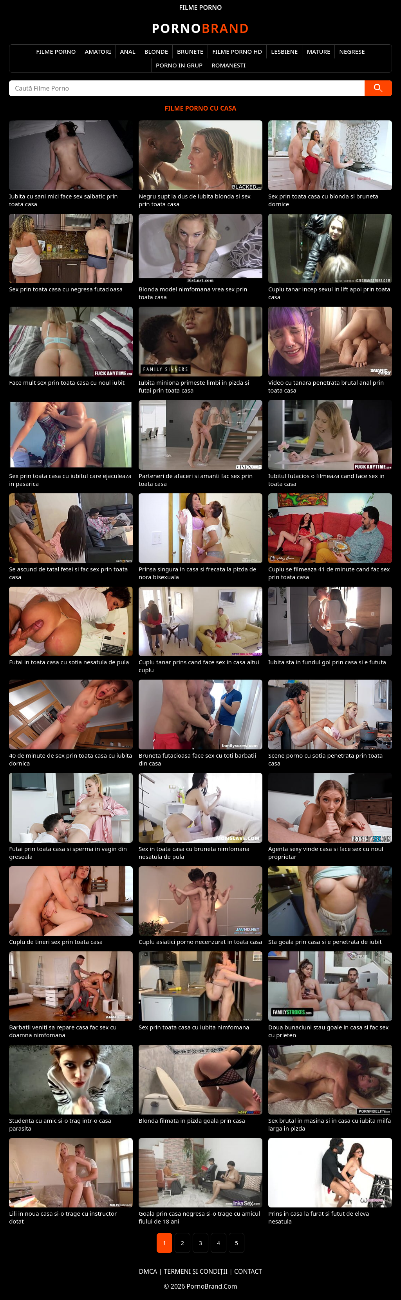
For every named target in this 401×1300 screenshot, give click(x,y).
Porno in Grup (179, 65)
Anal (127, 51)
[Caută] (378, 88)
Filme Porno (56, 51)
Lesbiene (284, 51)
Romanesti (228, 65)
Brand (200, 28)
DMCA (148, 1271)
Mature (318, 51)
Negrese (352, 51)
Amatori (98, 51)
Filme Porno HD (237, 51)
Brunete (190, 51)
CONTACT (248, 1271)
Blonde (156, 51)
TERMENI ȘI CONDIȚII (196, 1271)
